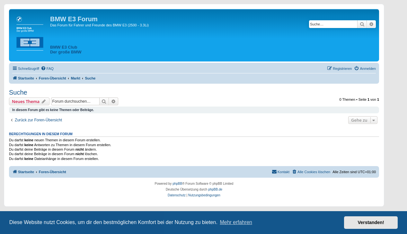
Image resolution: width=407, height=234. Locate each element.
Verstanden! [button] (371, 222)
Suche (18, 92)
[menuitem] (47, 68)
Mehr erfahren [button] (236, 222)
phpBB (177, 183)
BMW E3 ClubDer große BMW (66, 49)
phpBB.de (215, 189)
